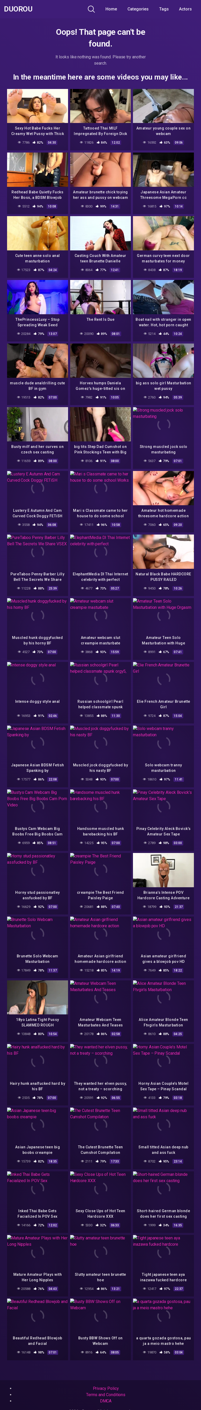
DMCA (106, 1400)
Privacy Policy (106, 1388)
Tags (164, 9)
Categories (138, 9)
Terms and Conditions (105, 1394)
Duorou (18, 9)
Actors (185, 9)
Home (111, 9)
